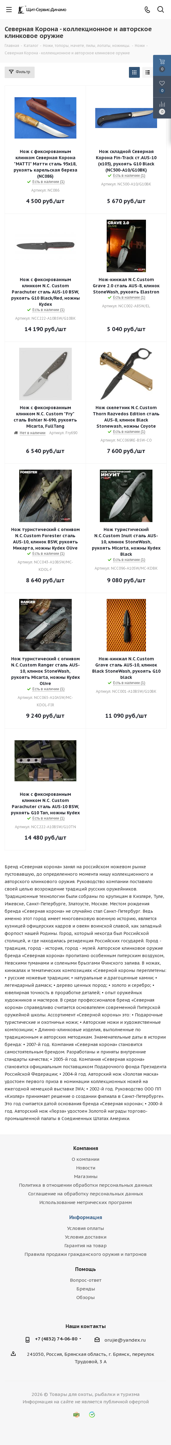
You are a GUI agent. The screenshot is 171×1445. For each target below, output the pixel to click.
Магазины (85, 1176)
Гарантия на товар (85, 1245)
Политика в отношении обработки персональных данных (85, 1185)
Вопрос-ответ (85, 1280)
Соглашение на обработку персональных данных (85, 1194)
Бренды (85, 1289)
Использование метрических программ (85, 1202)
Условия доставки (85, 1237)
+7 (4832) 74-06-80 (56, 1339)
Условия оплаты (85, 1228)
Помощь (85, 1269)
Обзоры (85, 1297)
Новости (85, 1168)
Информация (85, 1217)
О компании (85, 1159)
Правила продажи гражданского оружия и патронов (85, 1254)
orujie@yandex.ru (125, 1340)
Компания (85, 1148)
